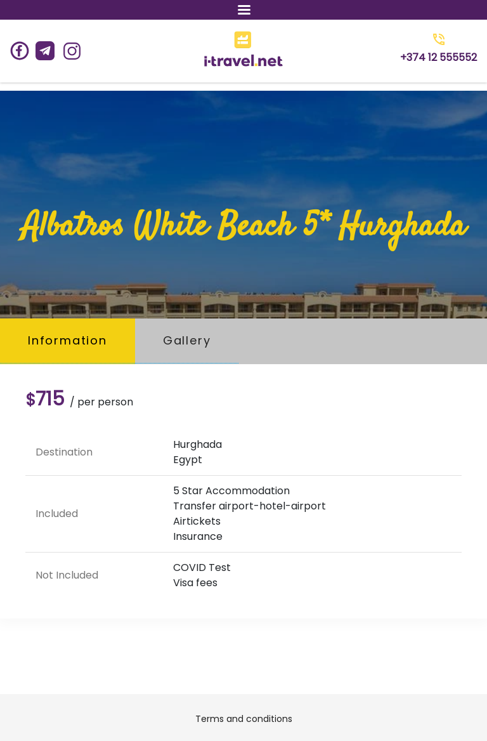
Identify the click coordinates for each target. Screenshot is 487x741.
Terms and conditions (243, 718)
